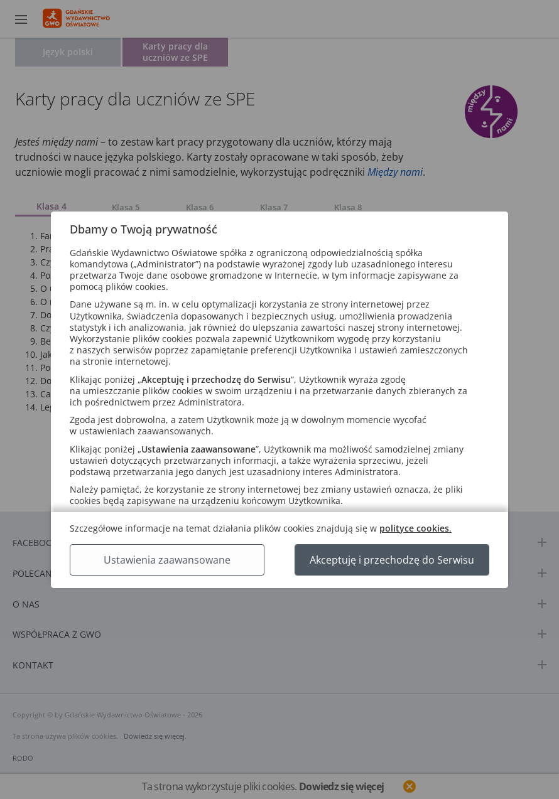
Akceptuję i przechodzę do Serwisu (392, 560)
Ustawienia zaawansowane (167, 560)
